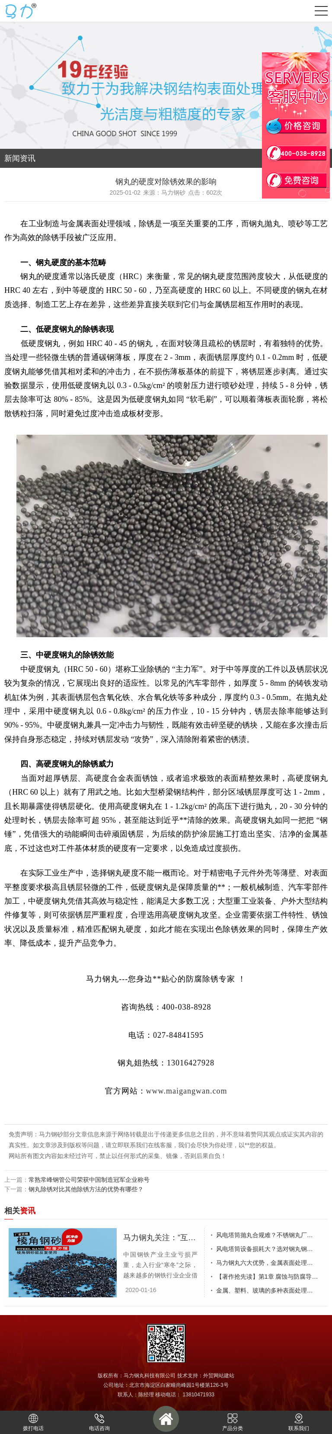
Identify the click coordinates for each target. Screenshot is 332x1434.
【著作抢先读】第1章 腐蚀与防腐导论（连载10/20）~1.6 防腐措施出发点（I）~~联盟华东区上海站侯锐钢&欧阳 (269, 1276)
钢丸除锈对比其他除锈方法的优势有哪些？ (86, 1189)
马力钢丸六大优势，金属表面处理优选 (267, 1262)
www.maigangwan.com (186, 1091)
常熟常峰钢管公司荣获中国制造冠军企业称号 (89, 1179)
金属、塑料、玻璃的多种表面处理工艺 (267, 1290)
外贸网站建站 (218, 1376)
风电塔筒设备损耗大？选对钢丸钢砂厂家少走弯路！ (269, 1248)
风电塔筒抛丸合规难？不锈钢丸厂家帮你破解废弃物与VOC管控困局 (269, 1235)
